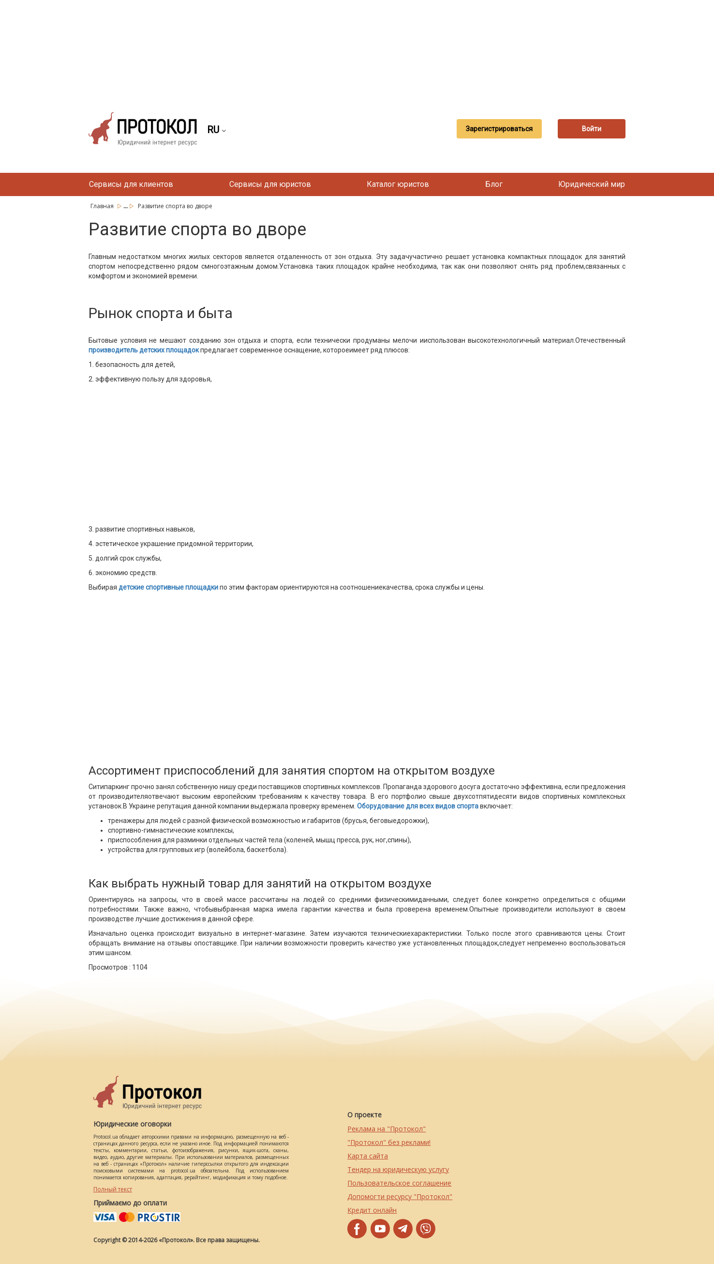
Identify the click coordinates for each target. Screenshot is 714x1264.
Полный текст (112, 1189)
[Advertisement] (357, 48)
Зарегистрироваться (499, 129)
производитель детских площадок (144, 350)
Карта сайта (367, 1155)
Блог (494, 184)
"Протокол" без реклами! (389, 1142)
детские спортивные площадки (168, 587)
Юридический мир (591, 184)
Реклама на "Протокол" (386, 1128)
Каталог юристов (398, 184)
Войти (591, 129)
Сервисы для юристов (270, 184)
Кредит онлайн (372, 1210)
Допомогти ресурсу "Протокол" (399, 1196)
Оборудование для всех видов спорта (417, 806)
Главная (102, 206)
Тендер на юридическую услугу (398, 1169)
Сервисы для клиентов (131, 184)
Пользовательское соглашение (399, 1183)
